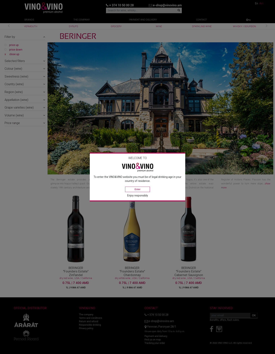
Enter (137, 189)
